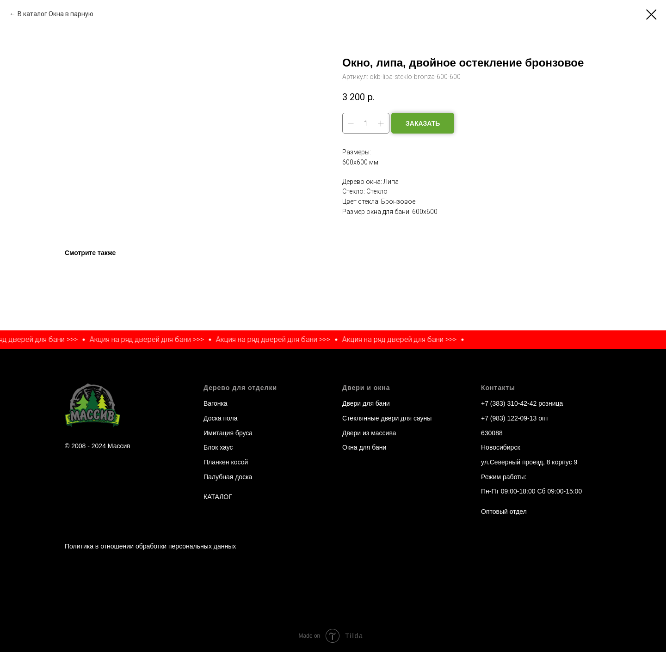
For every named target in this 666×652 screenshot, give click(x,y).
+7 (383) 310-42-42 (508, 403)
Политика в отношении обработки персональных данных (150, 546)
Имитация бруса (228, 433)
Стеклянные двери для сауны (387, 418)
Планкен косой (226, 462)
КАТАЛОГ (218, 496)
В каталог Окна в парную (55, 14)
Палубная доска (228, 477)
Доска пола (221, 418)
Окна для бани (364, 447)
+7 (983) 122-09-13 (508, 418)
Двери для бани (366, 403)
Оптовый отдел (504, 511)
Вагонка (216, 403)
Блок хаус (218, 447)
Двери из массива (369, 433)
